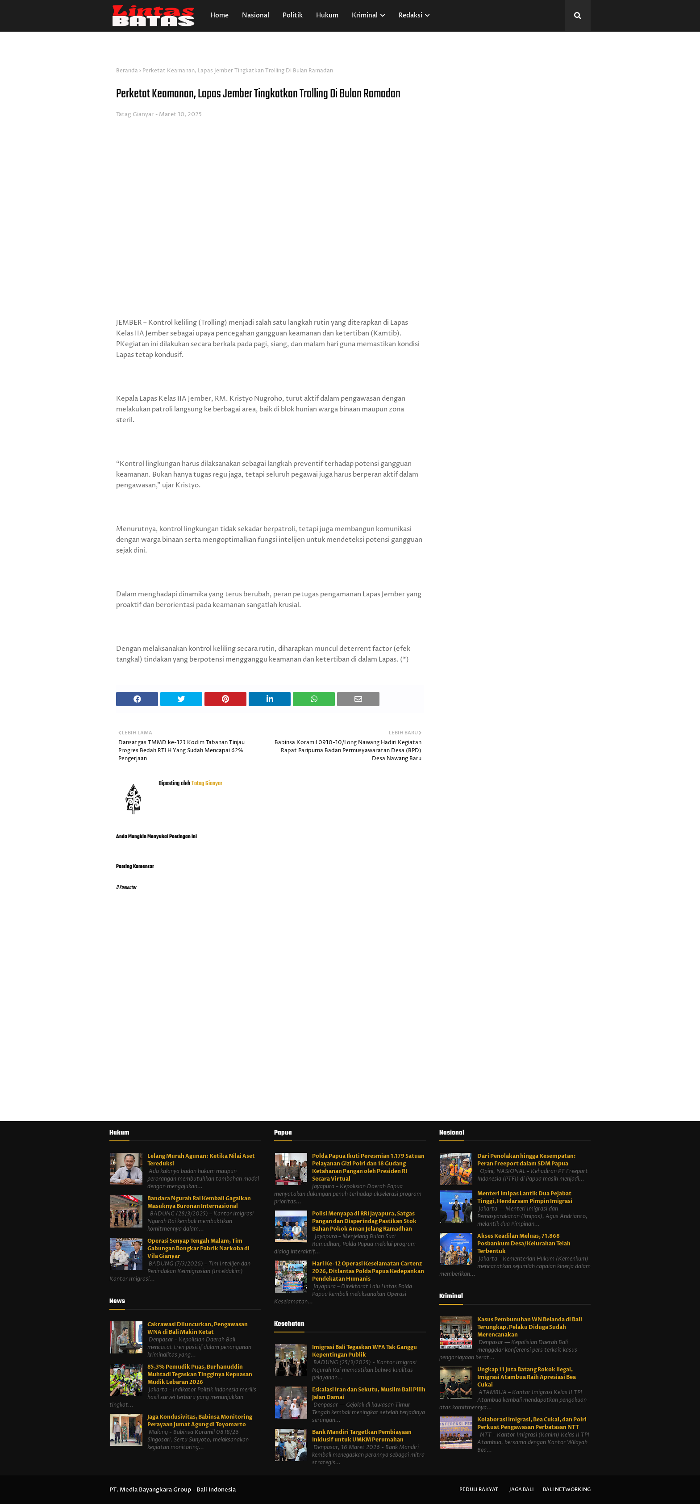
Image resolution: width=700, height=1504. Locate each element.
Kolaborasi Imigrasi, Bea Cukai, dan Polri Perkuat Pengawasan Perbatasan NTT (532, 1423)
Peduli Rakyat (478, 1489)
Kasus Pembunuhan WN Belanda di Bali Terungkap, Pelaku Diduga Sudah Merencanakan (529, 1327)
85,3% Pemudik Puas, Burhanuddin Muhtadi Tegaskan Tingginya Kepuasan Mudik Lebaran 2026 (199, 1374)
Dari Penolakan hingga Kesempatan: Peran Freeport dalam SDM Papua (526, 1159)
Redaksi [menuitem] (410, 15)
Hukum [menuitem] (327, 15)
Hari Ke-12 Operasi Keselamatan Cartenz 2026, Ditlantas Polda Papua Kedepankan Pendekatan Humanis (368, 1271)
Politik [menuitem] (293, 15)
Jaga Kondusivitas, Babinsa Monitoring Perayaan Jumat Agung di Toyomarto (199, 1420)
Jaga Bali (521, 1489)
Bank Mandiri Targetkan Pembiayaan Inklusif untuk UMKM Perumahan (362, 1436)
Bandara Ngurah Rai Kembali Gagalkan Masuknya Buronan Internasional (199, 1202)
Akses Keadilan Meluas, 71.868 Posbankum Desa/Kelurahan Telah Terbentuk (524, 1243)
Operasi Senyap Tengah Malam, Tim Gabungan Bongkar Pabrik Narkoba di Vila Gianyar (198, 1248)
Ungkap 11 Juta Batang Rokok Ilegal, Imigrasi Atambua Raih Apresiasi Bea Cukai (526, 1377)
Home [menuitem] (219, 15)
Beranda (127, 71)
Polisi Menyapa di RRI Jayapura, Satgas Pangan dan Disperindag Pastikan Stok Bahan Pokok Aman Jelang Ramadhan (364, 1221)
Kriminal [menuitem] (365, 15)
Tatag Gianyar (135, 114)
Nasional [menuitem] (255, 15)
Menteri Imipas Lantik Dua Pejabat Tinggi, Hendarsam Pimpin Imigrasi (524, 1197)
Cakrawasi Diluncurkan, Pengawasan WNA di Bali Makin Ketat (197, 1328)
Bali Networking (567, 1489)
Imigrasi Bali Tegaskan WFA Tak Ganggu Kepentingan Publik (364, 1351)
